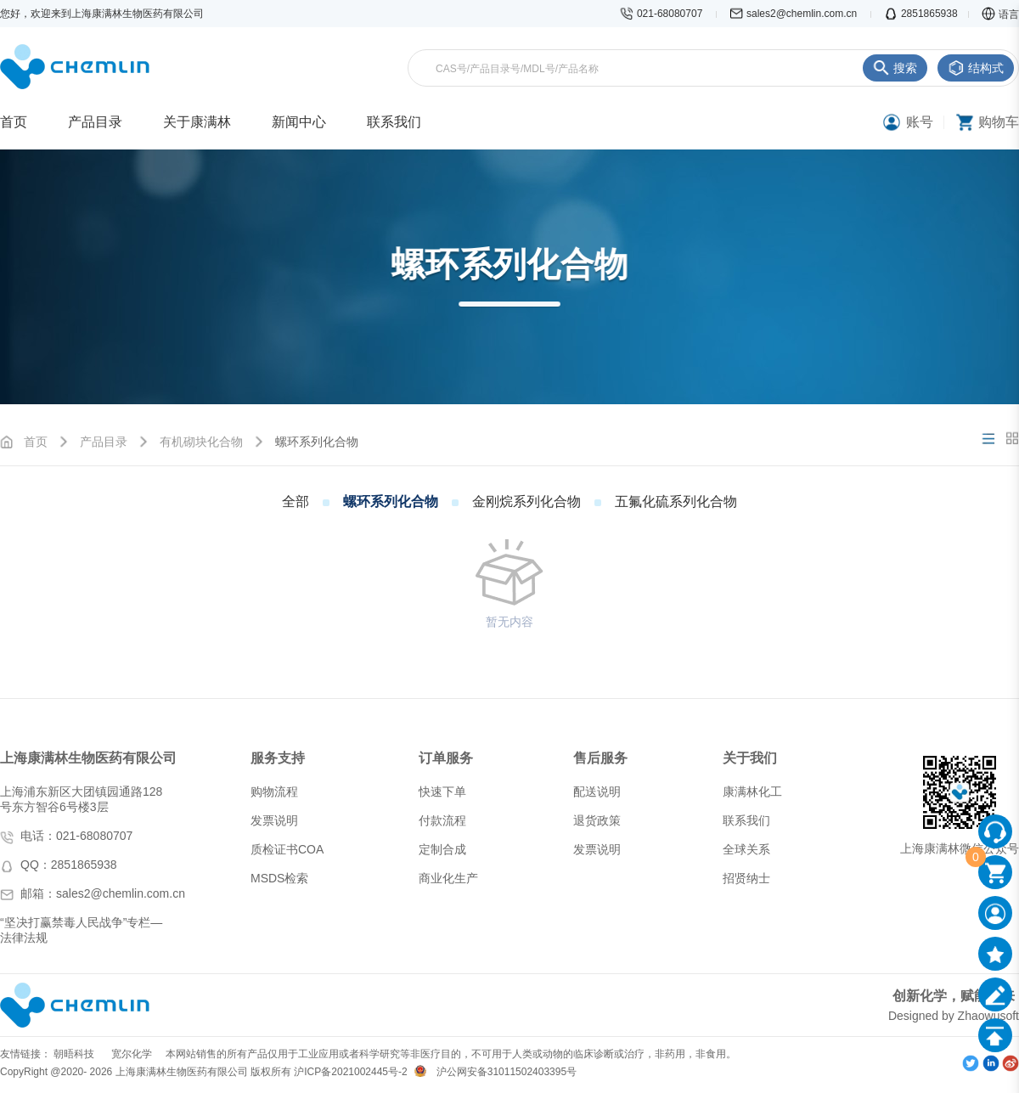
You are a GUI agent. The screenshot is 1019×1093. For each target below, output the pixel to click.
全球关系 (746, 849)
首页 (36, 441)
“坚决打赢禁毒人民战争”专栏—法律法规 (81, 930)
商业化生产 (448, 878)
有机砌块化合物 (201, 441)
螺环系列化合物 (390, 501)
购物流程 (274, 791)
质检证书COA (287, 849)
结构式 (976, 67)
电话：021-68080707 (76, 835)
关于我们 (750, 758)
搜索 (895, 67)
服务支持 (278, 758)
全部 (295, 501)
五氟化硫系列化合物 (676, 501)
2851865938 (921, 14)
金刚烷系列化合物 (526, 501)
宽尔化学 (131, 1054)
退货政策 (597, 820)
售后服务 (600, 758)
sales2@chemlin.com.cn (794, 14)
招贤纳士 (746, 878)
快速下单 (442, 791)
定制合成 (442, 849)
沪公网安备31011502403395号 (506, 1072)
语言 (1000, 13)
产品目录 (103, 441)
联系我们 (746, 820)
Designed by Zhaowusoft (953, 1016)
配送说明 (597, 791)
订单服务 (446, 758)
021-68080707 (663, 14)
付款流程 (442, 820)
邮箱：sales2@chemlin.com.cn (102, 893)
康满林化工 (752, 791)
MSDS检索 (279, 878)
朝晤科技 (73, 1054)
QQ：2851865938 (68, 864)
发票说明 (274, 820)
